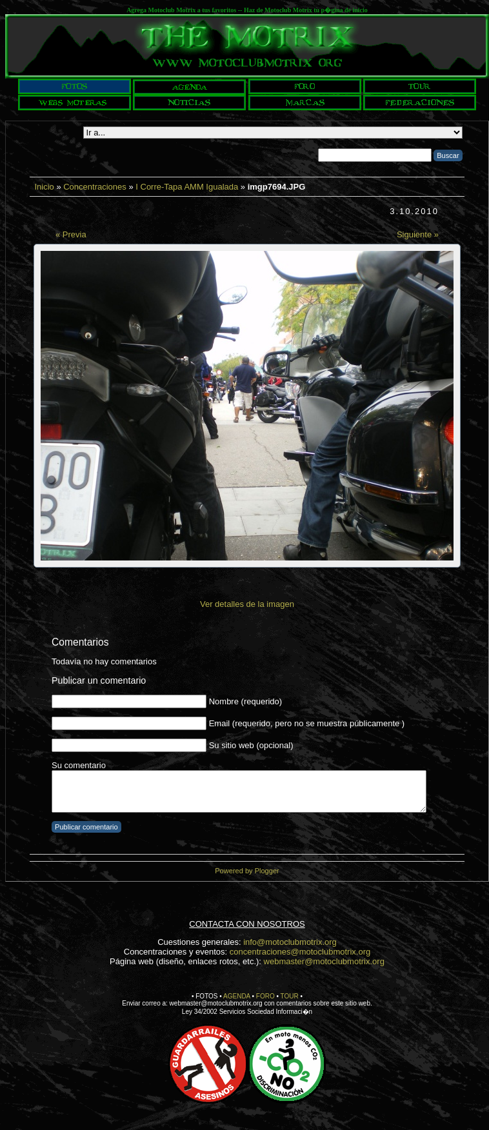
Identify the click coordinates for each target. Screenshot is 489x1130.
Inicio (44, 187)
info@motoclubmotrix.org (290, 942)
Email (219, 723)
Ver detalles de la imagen (247, 604)
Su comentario (79, 765)
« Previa (70, 234)
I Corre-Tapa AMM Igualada (186, 187)
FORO (265, 996)
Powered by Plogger (247, 871)
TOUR (290, 996)
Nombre (224, 701)
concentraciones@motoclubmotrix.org (300, 952)
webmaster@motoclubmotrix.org (324, 961)
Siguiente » (418, 234)
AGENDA (236, 996)
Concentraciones (94, 187)
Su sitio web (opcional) (251, 745)
